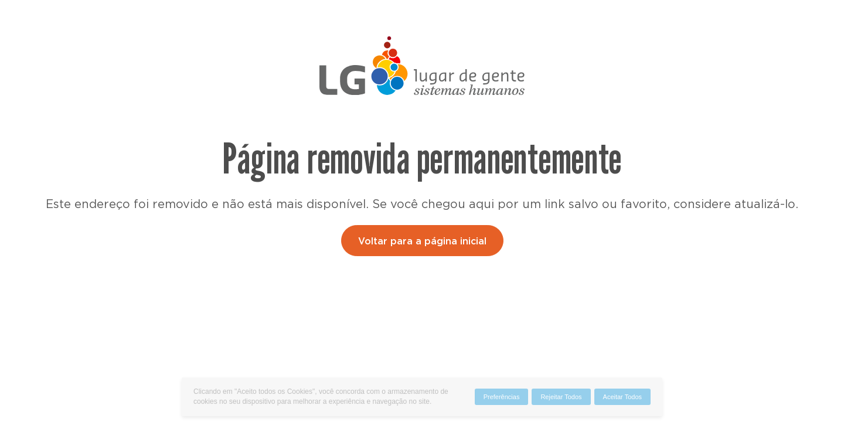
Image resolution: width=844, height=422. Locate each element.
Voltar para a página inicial (422, 241)
